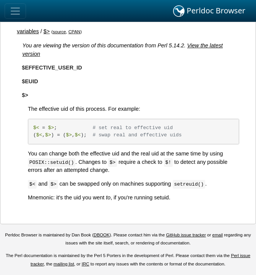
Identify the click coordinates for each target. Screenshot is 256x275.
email (217, 235)
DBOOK (102, 235)
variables (28, 31)
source (59, 31)
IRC (85, 264)
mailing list (63, 264)
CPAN (74, 31)
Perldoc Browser (209, 11)
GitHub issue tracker (186, 235)
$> (47, 31)
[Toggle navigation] (15, 11)
